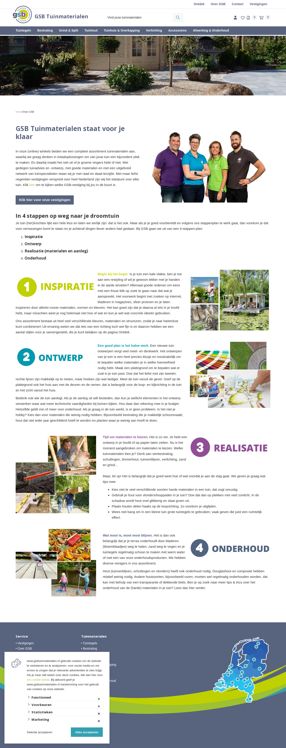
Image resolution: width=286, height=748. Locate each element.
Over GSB (218, 4)
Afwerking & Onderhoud (211, 30)
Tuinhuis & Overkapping (122, 30)
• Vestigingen (25, 643)
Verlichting (154, 30)
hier (32, 185)
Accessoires (177, 30)
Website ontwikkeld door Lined (143, 746)
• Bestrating (89, 648)
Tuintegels (23, 30)
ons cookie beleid (38, 679)
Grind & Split (68, 30)
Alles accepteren (86, 732)
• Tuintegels (89, 643)
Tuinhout (91, 30)
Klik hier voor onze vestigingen (45, 200)
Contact (237, 4)
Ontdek (199, 4)
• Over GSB (24, 648)
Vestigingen (258, 4)
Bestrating (45, 30)
